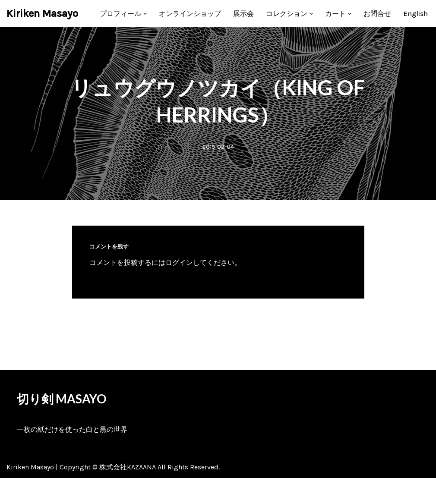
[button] (145, 14)
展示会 (243, 13)
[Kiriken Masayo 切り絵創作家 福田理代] (42, 13)
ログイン (179, 262)
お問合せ (377, 13)
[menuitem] (415, 13)
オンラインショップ (190, 13)
